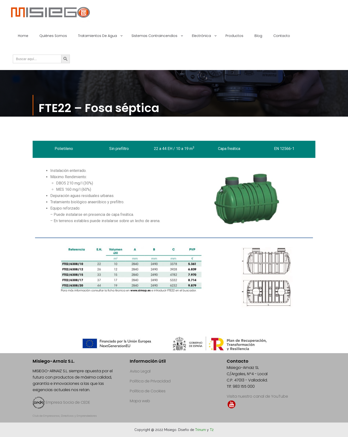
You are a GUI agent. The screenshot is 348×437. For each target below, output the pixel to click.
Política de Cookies (148, 391)
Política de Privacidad (150, 381)
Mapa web (140, 401)
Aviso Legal (140, 371)
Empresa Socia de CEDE (68, 402)
